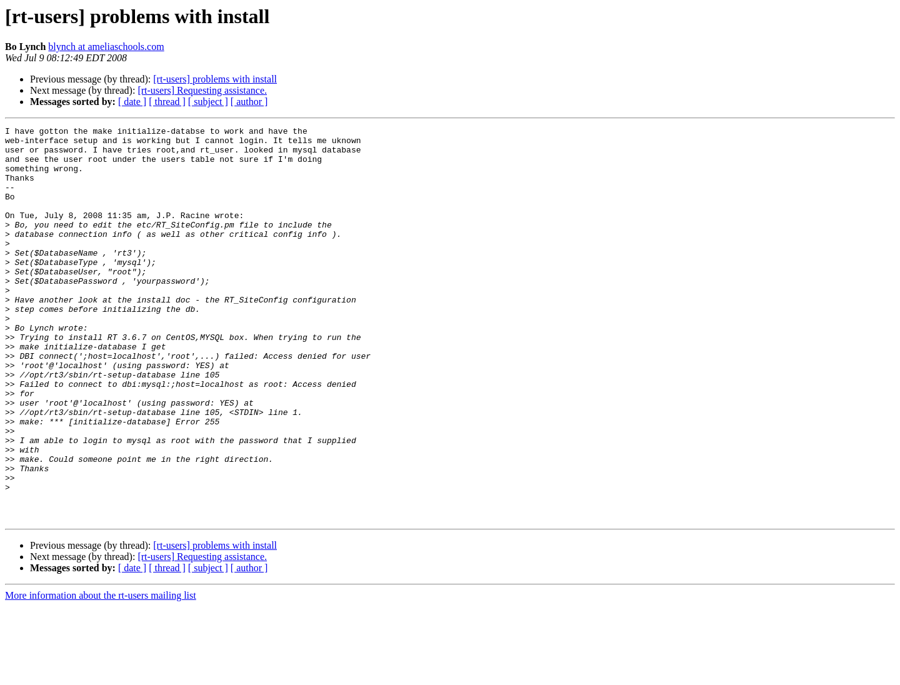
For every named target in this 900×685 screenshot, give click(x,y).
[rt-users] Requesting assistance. (202, 90)
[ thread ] (167, 101)
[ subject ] (208, 101)
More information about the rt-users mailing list (100, 674)
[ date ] (132, 101)
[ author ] (249, 101)
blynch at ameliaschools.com (106, 46)
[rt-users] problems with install (215, 79)
